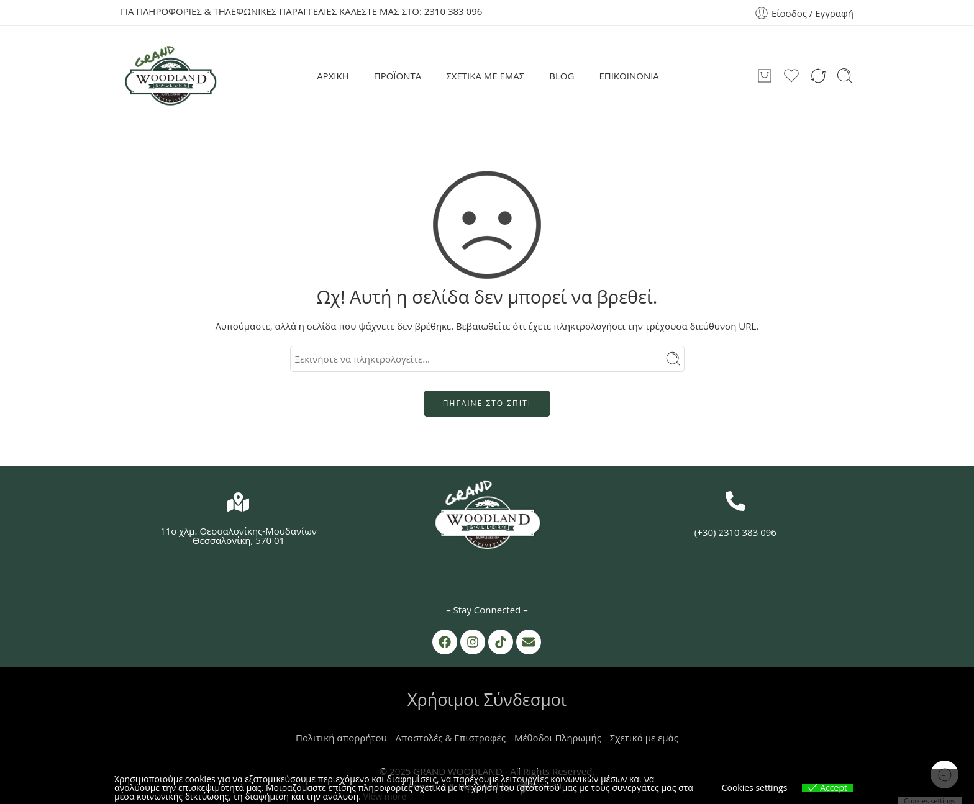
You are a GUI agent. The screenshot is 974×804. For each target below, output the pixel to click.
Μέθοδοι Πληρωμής (557, 737)
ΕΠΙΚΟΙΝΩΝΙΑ (628, 76)
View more (384, 796)
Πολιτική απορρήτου (341, 737)
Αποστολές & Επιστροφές (451, 737)
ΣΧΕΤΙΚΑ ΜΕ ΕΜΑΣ (485, 76)
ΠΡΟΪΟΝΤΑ (398, 76)
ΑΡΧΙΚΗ (333, 76)
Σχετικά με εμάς (644, 737)
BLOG (561, 76)
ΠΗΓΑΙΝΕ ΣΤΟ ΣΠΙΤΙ (487, 403)
